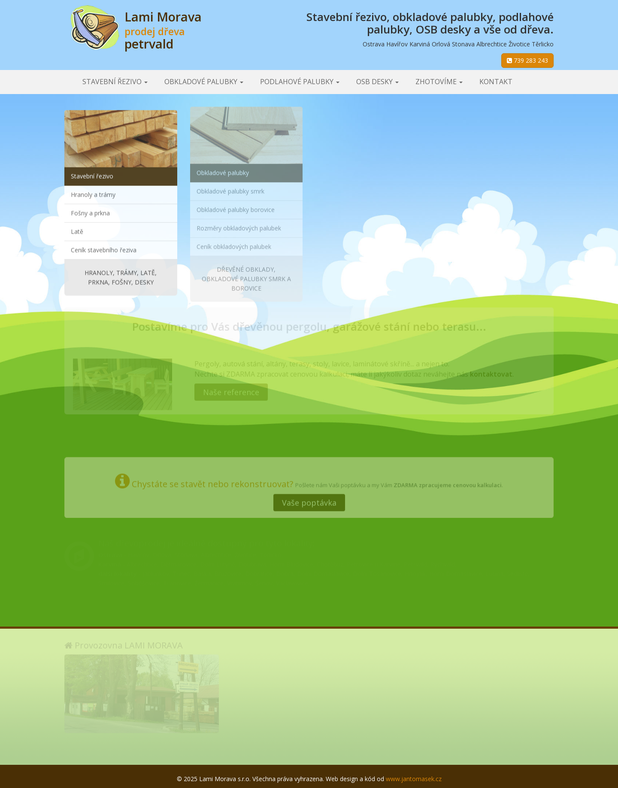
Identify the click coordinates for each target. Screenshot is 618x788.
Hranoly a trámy (93, 193)
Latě (77, 230)
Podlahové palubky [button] (299, 81)
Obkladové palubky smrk (230, 189)
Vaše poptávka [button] (309, 500)
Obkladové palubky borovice (236, 207)
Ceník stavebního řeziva (103, 249)
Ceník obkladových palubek (234, 244)
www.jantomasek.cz (414, 779)
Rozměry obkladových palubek (239, 226)
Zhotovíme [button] (439, 81)
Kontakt (495, 81)
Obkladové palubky (223, 170)
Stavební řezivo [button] (115, 81)
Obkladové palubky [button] (203, 81)
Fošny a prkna (90, 212)
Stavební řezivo (92, 175)
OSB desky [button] (377, 81)
